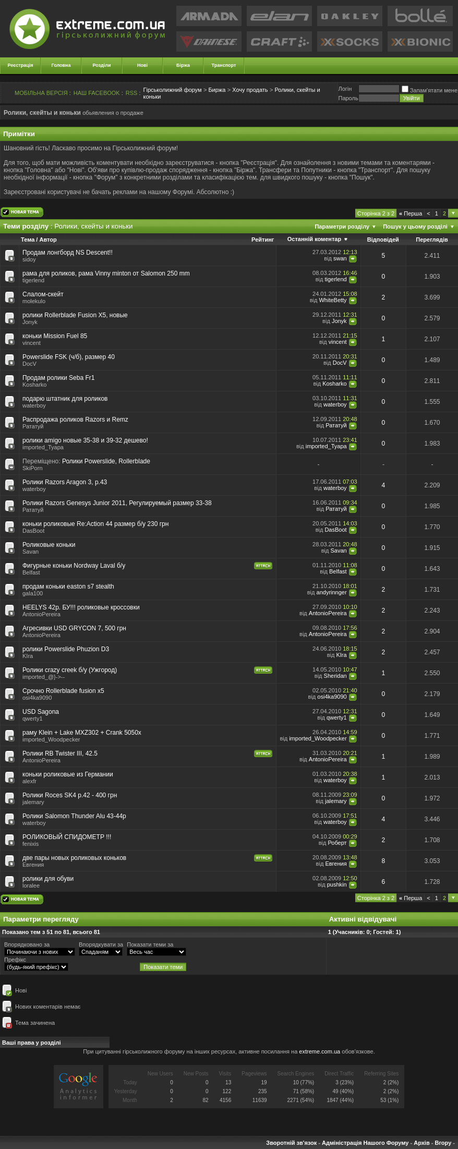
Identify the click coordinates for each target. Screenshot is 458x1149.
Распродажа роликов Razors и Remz (75, 419)
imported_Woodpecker (51, 739)
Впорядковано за (27, 944)
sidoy (29, 259)
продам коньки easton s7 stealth (68, 586)
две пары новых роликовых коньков (74, 857)
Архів (421, 1143)
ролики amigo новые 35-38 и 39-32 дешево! (85, 440)
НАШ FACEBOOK (97, 93)
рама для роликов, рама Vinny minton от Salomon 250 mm (106, 273)
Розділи (101, 65)
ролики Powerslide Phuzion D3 (65, 649)
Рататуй (32, 426)
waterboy (335, 404)
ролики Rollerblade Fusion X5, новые (75, 315)
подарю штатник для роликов (64, 398)
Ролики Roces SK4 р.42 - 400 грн (69, 795)
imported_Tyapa (43, 447)
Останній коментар (314, 239)
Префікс (15, 959)
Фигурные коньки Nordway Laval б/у (73, 565)
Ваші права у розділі (31, 1042)
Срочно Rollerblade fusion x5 (63, 691)
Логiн (345, 89)
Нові (142, 65)
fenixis (30, 844)
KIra (341, 655)
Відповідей (383, 239)
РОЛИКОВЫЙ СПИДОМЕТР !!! (66, 837)
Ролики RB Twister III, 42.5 (60, 753)
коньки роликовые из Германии (67, 774)
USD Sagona (40, 711)
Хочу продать (250, 90)
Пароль (348, 98)
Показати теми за (150, 944)
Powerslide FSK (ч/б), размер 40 (68, 357)
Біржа (183, 65)
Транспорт (224, 65)
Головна (61, 65)
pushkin (337, 884)
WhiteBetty (332, 300)
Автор (47, 239)
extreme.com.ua (319, 1051)
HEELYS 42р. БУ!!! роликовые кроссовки (81, 607)
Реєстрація (20, 65)
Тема (27, 239)
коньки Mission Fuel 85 (54, 336)
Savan (30, 551)
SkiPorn (32, 468)
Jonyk (30, 322)
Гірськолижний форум (172, 90)
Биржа (216, 90)
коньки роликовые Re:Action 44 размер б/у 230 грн (95, 524)
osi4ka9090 (37, 698)
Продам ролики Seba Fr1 (58, 377)
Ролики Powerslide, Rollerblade (106, 461)
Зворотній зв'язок (291, 1143)
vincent (31, 343)
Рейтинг (262, 239)
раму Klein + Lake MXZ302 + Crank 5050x (81, 732)
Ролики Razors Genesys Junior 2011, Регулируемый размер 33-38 (117, 503)
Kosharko (34, 384)
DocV (29, 364)
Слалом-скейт (43, 294)
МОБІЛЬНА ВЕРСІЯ (41, 93)
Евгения (33, 864)
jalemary (33, 802)
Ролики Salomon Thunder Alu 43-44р (74, 816)
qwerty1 (32, 718)
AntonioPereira (41, 614)
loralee (31, 885)
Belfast (31, 572)
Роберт (337, 843)
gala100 (32, 593)
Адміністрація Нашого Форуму (365, 1143)
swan (340, 258)
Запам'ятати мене (429, 90)
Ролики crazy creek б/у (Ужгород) (69, 670)
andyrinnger (332, 592)
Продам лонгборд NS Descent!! (67, 252)
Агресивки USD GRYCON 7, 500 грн (74, 628)
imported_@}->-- (43, 677)
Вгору (443, 1143)
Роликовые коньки (49, 544)
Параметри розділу (342, 226)
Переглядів (432, 239)
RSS (132, 93)
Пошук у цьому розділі (415, 226)
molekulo (33, 301)
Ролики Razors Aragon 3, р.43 (64, 482)
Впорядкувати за (101, 944)
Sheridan (335, 676)
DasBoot (33, 531)
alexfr (29, 781)
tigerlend (33, 280)
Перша (410, 213)
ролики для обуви (48, 878)
